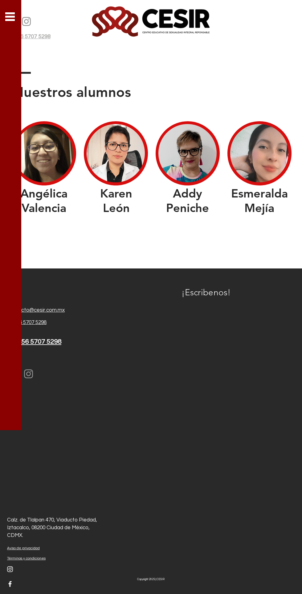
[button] (10, 16)
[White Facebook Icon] (10, 584)
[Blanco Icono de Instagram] (10, 569)
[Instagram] (26, 21)
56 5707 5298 (31, 322)
